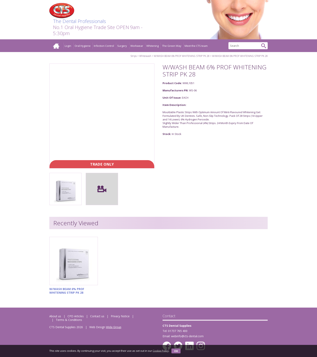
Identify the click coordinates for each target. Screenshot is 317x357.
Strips (133, 56)
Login (68, 46)
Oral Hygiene (83, 46)
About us (55, 316)
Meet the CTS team (196, 46)
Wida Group (113, 327)
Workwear (136, 46)
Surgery (122, 46)
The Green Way (171, 46)
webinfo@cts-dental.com (187, 336)
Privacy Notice (120, 316)
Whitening (152, 46)
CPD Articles (76, 316)
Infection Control (104, 46)
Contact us (97, 316)
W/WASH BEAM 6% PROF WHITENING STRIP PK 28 (181, 56)
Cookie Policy (161, 350)
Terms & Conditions (69, 320)
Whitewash (145, 56)
